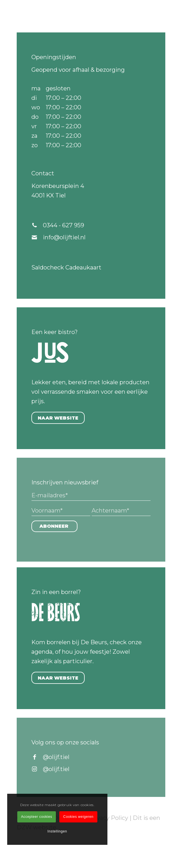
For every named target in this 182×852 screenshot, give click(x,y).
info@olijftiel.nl (64, 237)
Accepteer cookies (36, 817)
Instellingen (57, 831)
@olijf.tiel (56, 757)
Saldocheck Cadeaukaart (66, 267)
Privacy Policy (108, 817)
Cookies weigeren (78, 817)
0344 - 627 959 (63, 225)
